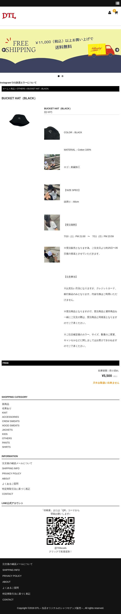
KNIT (4, 412)
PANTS (6, 442)
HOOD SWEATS (10, 425)
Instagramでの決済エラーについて (18, 82)
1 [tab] (59, 76)
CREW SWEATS (11, 421)
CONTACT (7, 494)
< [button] (4, 50)
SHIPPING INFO (10, 468)
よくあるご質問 (10, 483)
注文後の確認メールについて (17, 463)
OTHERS (21, 89)
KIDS (5, 434)
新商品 (5, 404)
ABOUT (6, 478)
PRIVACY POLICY (11, 473)
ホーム (6, 89)
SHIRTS (6, 447)
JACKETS (7, 429)
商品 (13, 89)
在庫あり (6, 408)
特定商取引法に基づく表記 (16, 489)
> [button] (116, 50)
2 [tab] (62, 76)
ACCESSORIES (10, 417)
